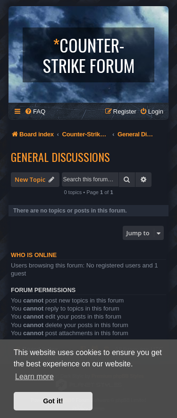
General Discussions (60, 156)
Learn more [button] (34, 377)
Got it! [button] (53, 401)
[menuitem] (35, 111)
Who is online (34, 255)
